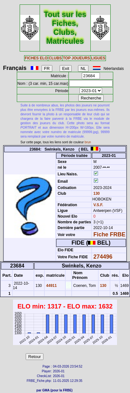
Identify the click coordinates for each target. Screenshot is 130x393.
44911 (51, 285)
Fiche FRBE (110, 234)
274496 (103, 257)
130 (96, 193)
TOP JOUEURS (76, 58)
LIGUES (98, 58)
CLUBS (55, 58)
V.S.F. (98, 205)
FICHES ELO (36, 58)
